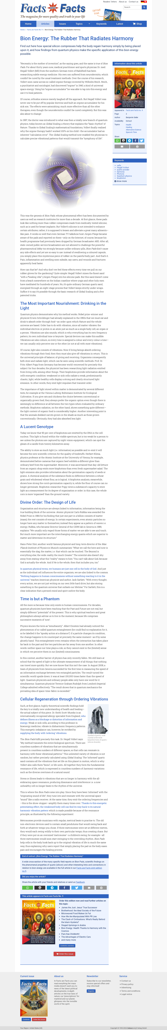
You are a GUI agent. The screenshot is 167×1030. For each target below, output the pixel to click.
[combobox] (132, 7)
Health (128, 125)
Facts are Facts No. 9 (35, 30)
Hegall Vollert (123, 167)
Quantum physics (124, 176)
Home (22, 30)
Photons (120, 174)
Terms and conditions (130, 991)
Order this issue (64, 954)
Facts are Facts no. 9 (134, 110)
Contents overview (67, 946)
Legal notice (126, 994)
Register (91, 991)
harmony (120, 172)
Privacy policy (127, 984)
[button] (27, 888)
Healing (129, 127)
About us (123, 2)
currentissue (96, 11)
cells (119, 165)
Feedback (80, 882)
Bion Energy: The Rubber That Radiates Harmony (62, 30)
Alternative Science (133, 130)
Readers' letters (110, 2)
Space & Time (131, 132)
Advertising (126, 987)
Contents (26, 1019)
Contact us (133, 2)
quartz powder (123, 170)
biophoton (121, 178)
